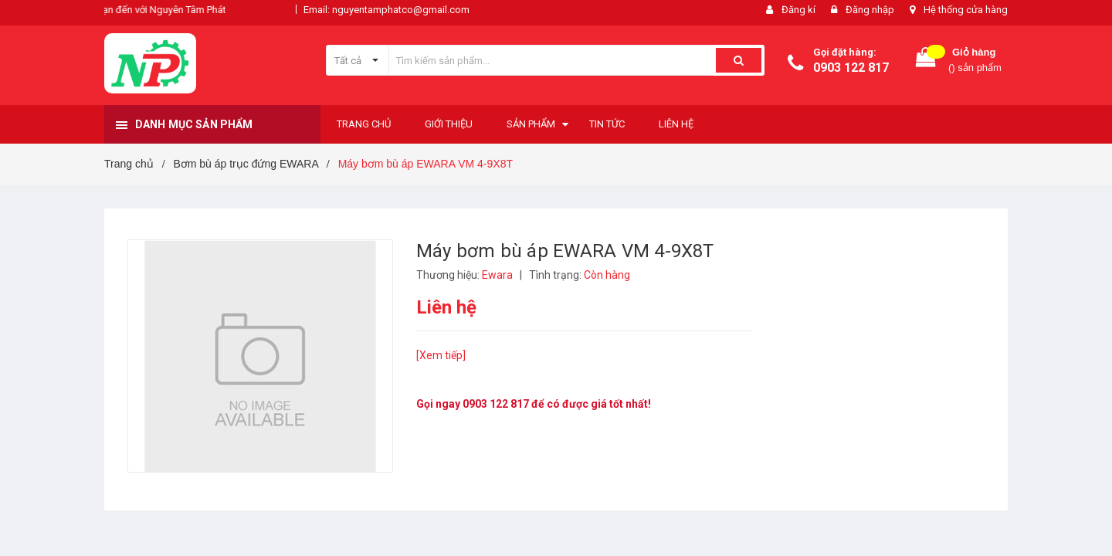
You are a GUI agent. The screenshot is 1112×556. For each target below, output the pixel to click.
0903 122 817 (851, 67)
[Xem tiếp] (441, 355)
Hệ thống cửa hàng (966, 9)
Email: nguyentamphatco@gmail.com (386, 9)
